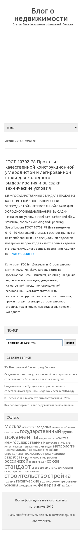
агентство (29, 427)
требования (68, 481)
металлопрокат (47, 296)
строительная (30, 471)
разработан (14, 457)
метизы (65, 296)
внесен (56, 427)
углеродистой (47, 306)
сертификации (37, 461)
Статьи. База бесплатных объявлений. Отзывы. (43, 24)
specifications (14, 274)
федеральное (28, 485)
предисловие (54, 453)
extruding (55, 269)
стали (21, 301)
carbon (42, 269)
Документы (40, 264)
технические (27, 306)
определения (14, 453)
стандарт (34, 301)
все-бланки (68, 427)
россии (52, 457)
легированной (15, 290)
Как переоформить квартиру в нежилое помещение (39, 405)
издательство (47, 438)
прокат (11, 301)
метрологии (64, 446)
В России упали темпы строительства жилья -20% (37, 398)
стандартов (12, 471)
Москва (13, 426)
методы (46, 446)
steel (28, 274)
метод (36, 446)
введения (69, 274)
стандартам (39, 467)
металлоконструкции (20, 296)
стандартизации (61, 467)
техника (9, 481)
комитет (62, 438)
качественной (15, 285)
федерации (49, 484)
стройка (11, 306)
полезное (34, 453)
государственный (40, 431)
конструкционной (48, 285)
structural (40, 274)
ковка (30, 285)
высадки (33, 280)
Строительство (60, 264)
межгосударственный (41, 290)
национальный (16, 449)
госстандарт (11, 432)
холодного (13, 311)
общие (53, 449)
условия (64, 306)
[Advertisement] (41, 78)
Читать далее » (23, 254)
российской (16, 461)
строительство (53, 301)
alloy (33, 269)
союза (53, 461)
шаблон (67, 485)
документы (49, 280)
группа (67, 432)
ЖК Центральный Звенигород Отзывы (29, 367)
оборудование (39, 449)
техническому (50, 481)
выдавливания (15, 280)
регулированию (36, 457)
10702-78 (22, 269)
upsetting (54, 274)
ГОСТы (25, 264)
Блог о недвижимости (41, 14)
